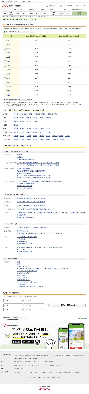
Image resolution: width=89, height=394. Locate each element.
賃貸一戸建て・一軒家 (30, 362)
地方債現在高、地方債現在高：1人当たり (30, 286)
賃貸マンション (40, 362)
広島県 (16, 136)
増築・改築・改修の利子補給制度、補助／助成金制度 (33, 209)
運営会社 (59, 377)
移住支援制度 (21, 215)
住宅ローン (58, 365)
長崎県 (29, 139)
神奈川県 (23, 114)
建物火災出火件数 (22, 231)
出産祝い (20, 157)
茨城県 (43, 114)
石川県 (35, 132)
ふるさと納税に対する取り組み (27, 282)
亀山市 (8, 74)
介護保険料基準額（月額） (25, 243)
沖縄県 (62, 139)
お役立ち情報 (4, 372)
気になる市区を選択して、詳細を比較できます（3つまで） (18, 32)
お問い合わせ (46, 377)
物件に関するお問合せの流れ (57, 355)
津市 (7, 40)
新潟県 (29, 132)
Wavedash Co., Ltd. (13, 319)
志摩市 (8, 90)
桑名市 (8, 57)
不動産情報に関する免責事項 (78, 355)
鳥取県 (35, 136)
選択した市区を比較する (69, 305)
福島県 (48, 128)
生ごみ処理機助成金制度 (24, 252)
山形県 (42, 128)
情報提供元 (67, 355)
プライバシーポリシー (32, 377)
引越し (18, 372)
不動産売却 (16, 368)
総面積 (19, 264)
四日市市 (8, 44)
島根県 (42, 136)
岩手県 (29, 128)
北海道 (16, 125)
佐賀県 (22, 139)
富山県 (42, 132)
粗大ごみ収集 (21, 249)
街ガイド (52, 372)
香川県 (54, 136)
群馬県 (56, 114)
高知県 (67, 136)
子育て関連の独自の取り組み (26, 159)
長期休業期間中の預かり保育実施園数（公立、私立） (33, 177)
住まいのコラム (59, 372)
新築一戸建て (34, 365)
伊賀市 (8, 95)
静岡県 (22, 121)
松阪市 (8, 52)
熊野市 (8, 82)
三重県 (35, 121)
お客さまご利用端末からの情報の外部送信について (37, 355)
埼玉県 (30, 114)
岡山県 (22, 136)
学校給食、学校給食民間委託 (26, 183)
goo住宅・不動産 (5, 355)
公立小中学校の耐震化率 (24, 188)
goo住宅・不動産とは (19, 355)
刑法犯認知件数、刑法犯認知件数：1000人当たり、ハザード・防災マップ (40, 233)
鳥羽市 (8, 78)
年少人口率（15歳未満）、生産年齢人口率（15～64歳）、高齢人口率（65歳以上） (43, 268)
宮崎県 (48, 139)
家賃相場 (51, 362)
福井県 (48, 132)
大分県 (42, 139)
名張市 (8, 65)
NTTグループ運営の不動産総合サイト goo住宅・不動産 (16, 1)
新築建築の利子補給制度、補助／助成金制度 (31, 198)
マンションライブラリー (27, 372)
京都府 (29, 117)
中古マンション (26, 365)
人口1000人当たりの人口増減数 (27, 271)
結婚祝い (20, 154)
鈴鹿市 (8, 61)
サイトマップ (53, 377)
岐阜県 (29, 121)
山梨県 (22, 132)
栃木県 (49, 114)
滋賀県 (35, 117)
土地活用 (22, 368)
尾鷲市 (8, 69)
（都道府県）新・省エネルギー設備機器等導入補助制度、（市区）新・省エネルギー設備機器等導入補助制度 (51, 213)
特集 (15, 372)
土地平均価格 (21, 284)
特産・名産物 (21, 275)
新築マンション (17, 365)
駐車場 (46, 362)
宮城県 (35, 128)
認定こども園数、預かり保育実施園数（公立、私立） (33, 175)
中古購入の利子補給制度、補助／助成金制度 (31, 205)
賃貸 (15, 362)
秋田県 (22, 128)
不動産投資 (51, 365)
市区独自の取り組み (23, 280)
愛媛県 (61, 136)
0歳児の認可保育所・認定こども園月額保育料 (31, 171)
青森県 (16, 128)
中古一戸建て (41, 365)
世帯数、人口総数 (22, 266)
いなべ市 (8, 86)
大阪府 (16, 117)
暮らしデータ (46, 372)
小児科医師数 (21, 239)
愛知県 (16, 121)
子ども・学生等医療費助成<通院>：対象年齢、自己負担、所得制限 (38, 163)
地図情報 (77, 372)
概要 (18, 262)
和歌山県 (49, 117)
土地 (47, 365)
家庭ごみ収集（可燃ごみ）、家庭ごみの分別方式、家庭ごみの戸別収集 (39, 247)
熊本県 (35, 139)
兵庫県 (22, 117)
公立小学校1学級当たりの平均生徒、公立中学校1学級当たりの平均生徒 (39, 181)
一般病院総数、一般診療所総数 (27, 237)
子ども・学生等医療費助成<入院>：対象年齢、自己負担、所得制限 (38, 165)
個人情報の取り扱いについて (20, 358)
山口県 (29, 136)
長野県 (16, 132)
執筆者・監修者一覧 (68, 372)
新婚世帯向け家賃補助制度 (25, 217)
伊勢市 (8, 48)
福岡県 (16, 139)
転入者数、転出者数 (23, 273)
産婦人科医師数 (22, 241)
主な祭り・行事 (22, 277)
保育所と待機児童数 (23, 168)
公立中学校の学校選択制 (24, 186)
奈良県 (42, 117)
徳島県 (48, 136)
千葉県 (36, 114)
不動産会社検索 (38, 372)
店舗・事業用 (20, 362)
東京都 (16, 114)
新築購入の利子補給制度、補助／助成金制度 (31, 202)
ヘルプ (39, 377)
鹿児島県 (55, 139)
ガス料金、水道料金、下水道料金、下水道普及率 (32, 227)
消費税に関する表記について (35, 358)
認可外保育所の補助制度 (24, 173)
